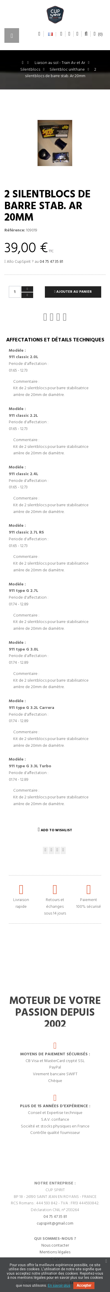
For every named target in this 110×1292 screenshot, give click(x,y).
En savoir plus (59, 1285)
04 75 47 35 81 (51, 261)
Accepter (84, 1285)
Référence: (14, 230)
